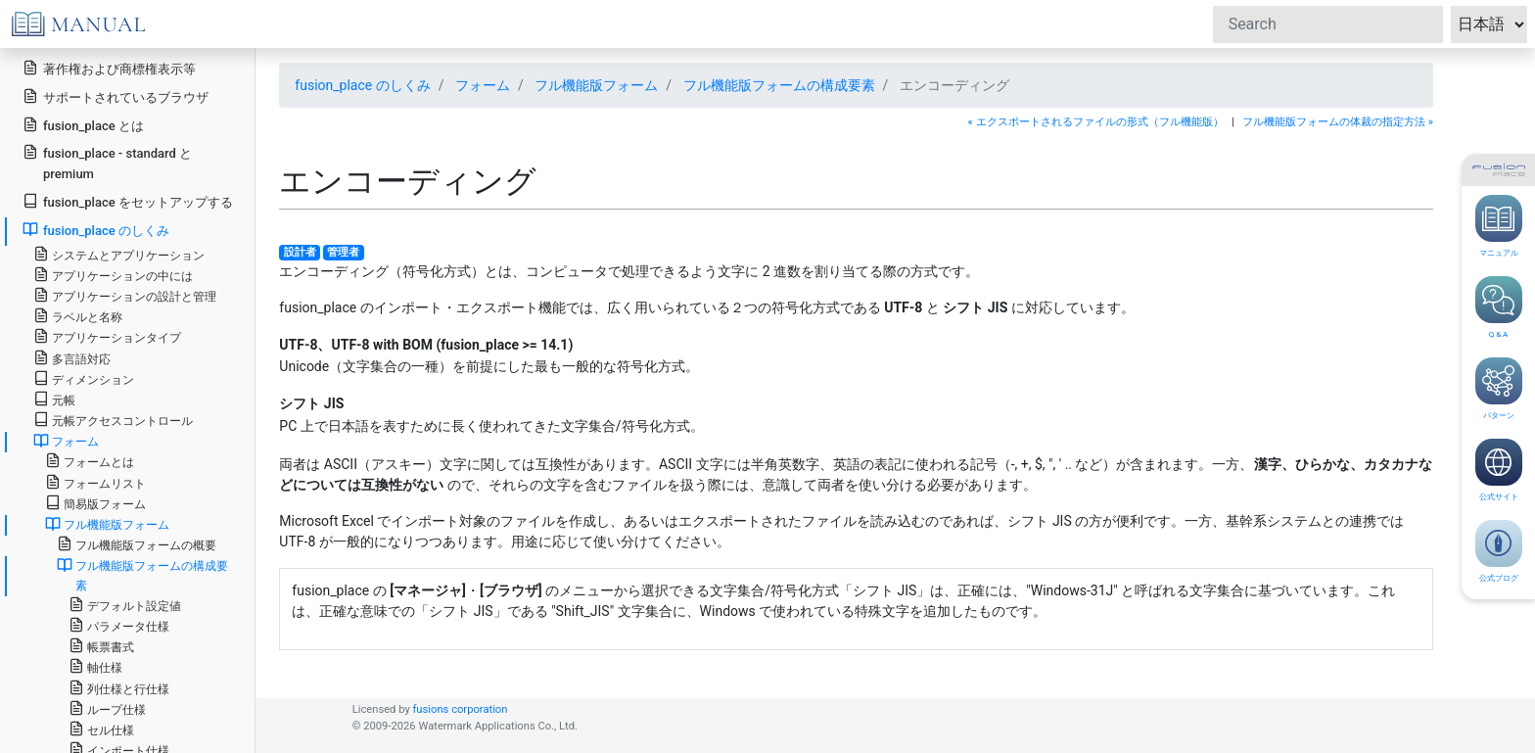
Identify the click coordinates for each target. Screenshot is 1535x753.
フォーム (482, 85)
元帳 (54, 399)
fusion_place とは (83, 125)
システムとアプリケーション (119, 254)
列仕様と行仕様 (119, 688)
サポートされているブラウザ (116, 96)
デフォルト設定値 (125, 604)
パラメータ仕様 (119, 625)
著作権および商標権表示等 (109, 68)
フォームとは (89, 460)
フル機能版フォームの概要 (136, 544)
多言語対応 (72, 358)
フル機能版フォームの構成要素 (779, 85)
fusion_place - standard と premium (107, 162)
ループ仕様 (107, 708)
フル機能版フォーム (596, 85)
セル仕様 (101, 729)
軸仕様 (95, 666)
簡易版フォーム (95, 502)
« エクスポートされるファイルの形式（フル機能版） (1096, 122)
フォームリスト (95, 482)
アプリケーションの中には (113, 274)
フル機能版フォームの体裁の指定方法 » (1337, 122)
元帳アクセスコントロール (113, 419)
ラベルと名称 (77, 315)
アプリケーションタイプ (107, 336)
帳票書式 (101, 645)
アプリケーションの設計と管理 (124, 295)
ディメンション (83, 378)
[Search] (1328, 24)
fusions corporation (459, 709)
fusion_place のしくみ (362, 85)
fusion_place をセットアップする (128, 201)
